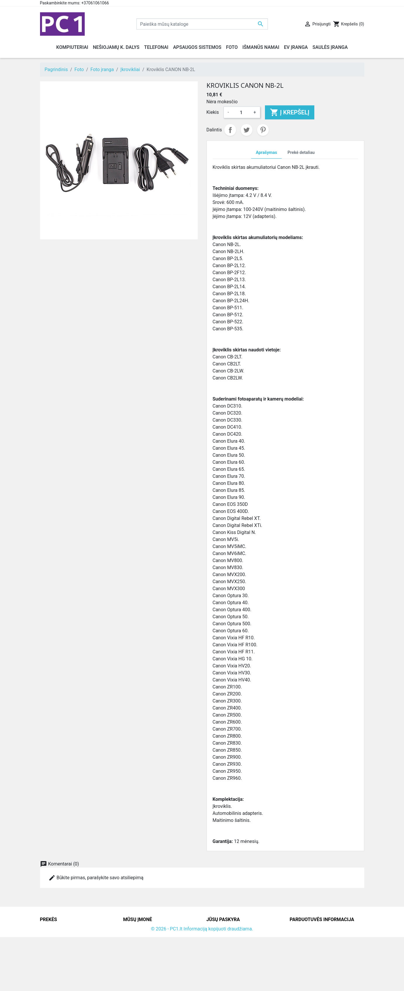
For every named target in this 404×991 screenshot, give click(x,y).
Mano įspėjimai (222, 971)
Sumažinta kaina (57, 929)
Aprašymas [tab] (266, 152)
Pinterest (263, 130)
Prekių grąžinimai (224, 936)
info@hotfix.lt (327, 971)
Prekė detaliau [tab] (301, 152)
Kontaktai (133, 936)
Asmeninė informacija (229, 929)
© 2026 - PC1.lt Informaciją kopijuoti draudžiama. (202, 982)
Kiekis (213, 112)
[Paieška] (202, 24)
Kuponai (215, 964)
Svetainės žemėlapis (144, 964)
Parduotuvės (136, 971)
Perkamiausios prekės (63, 943)
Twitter (246, 130)
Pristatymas (135, 929)
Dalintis (230, 130)
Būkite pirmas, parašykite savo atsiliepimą (95, 877)
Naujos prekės (55, 936)
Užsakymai (218, 943)
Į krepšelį (289, 112)
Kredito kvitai (220, 950)
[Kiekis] (241, 112)
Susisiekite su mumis (145, 957)
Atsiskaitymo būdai (143, 950)
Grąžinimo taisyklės (143, 943)
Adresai (214, 957)
